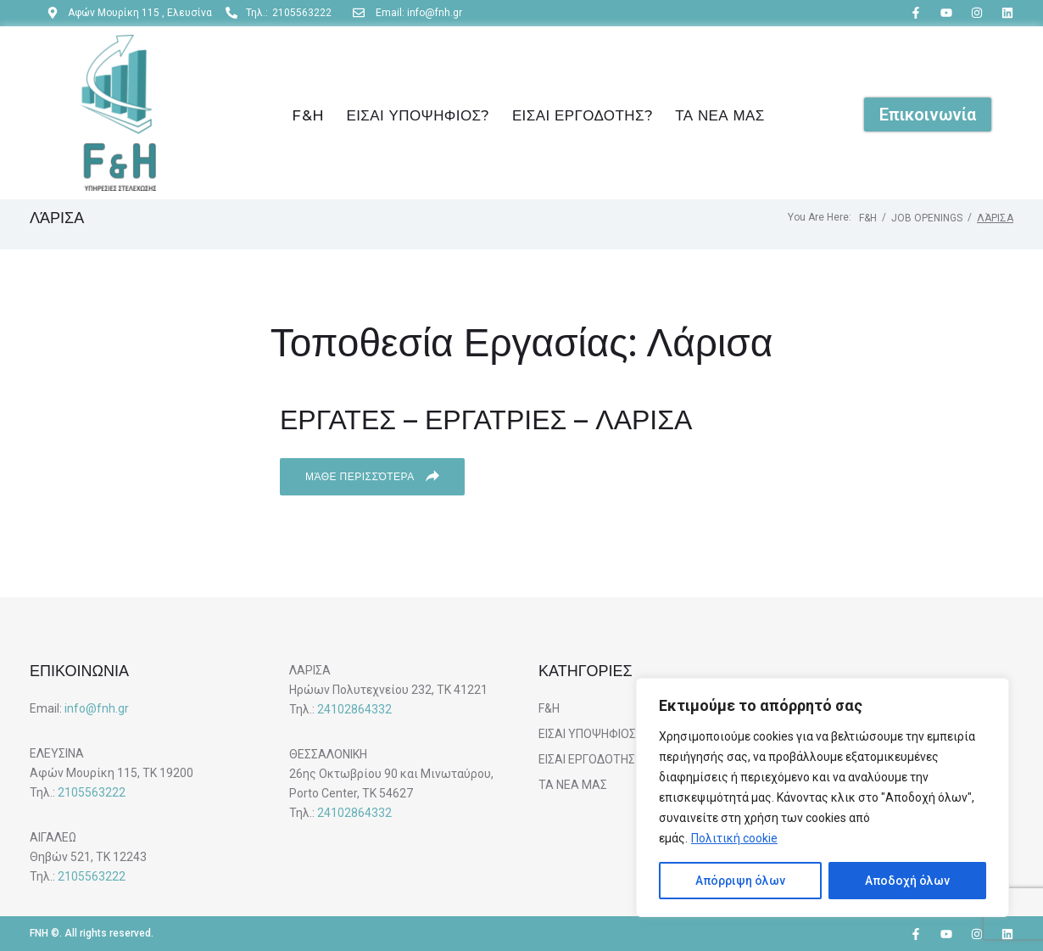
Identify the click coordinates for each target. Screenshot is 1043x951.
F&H (868, 218)
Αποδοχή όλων (907, 880)
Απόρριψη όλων (740, 880)
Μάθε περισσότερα (372, 476)
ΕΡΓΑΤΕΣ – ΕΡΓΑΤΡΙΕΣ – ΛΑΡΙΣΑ (486, 419)
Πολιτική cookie (734, 838)
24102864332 (354, 709)
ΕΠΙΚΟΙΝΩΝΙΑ (79, 671)
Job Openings (926, 218)
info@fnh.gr (96, 708)
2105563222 (91, 792)
